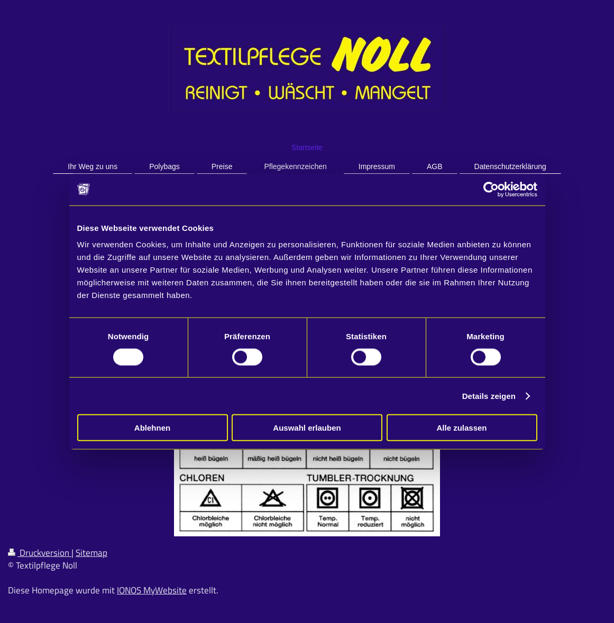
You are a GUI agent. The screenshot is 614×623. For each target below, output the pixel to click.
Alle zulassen (461, 427)
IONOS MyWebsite (152, 590)
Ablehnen (152, 427)
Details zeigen (489, 395)
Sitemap (91, 553)
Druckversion (39, 553)
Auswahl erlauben (307, 427)
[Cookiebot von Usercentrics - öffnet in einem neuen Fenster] (491, 189)
